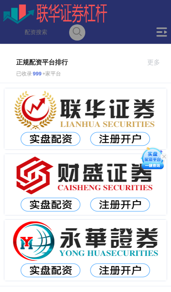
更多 (157, 62)
